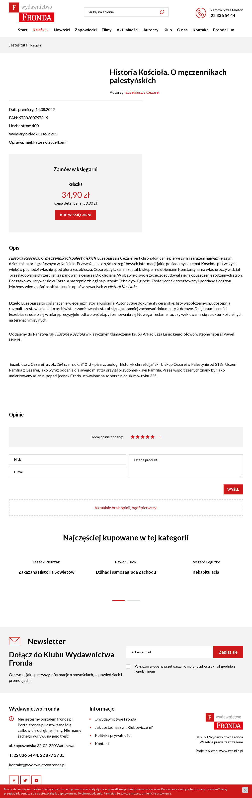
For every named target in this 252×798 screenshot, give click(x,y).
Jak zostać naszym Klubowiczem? (124, 727)
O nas (182, 29)
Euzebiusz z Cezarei (142, 92)
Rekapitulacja (206, 572)
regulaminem (145, 671)
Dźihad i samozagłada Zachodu (126, 572)
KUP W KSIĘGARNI (75, 215)
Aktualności (127, 29)
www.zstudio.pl (231, 751)
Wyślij (233, 489)
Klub (168, 29)
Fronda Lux (223, 29)
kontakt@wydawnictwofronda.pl (37, 764)
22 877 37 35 (52, 755)
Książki (41, 29)
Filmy (107, 29)
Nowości (62, 29)
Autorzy (151, 29)
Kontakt (200, 29)
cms (214, 751)
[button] (118, 600)
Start (23, 29)
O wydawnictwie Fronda (115, 719)
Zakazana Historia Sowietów (46, 572)
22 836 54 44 (223, 15)
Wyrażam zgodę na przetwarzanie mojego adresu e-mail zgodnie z (185, 668)
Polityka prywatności (113, 735)
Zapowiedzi (86, 29)
